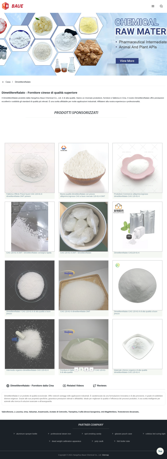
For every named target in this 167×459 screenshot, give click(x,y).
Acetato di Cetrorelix (58, 412)
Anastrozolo (43, 412)
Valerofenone (7, 412)
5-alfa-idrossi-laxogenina (89, 412)
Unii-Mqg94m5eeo (109, 412)
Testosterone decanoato (128, 412)
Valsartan (33, 412)
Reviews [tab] (100, 385)
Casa (8, 82)
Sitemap (105, 455)
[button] (153, 6)
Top (160, 452)
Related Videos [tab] (73, 385)
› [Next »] (91, 369)
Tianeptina (72, 412)
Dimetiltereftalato (23, 82)
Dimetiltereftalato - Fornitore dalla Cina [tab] (30, 385)
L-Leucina (18, 412)
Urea (26, 412)
